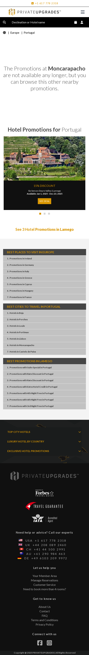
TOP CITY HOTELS (44, 432)
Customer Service (44, 584)
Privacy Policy (45, 624)
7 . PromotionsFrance (19, 297)
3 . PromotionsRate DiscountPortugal (30, 380)
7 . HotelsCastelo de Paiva (21, 351)
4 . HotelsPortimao (18, 332)
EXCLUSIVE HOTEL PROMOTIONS (44, 451)
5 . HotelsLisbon (16, 338)
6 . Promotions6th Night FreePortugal (30, 399)
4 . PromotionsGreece (19, 277)
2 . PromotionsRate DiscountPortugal (30, 373)
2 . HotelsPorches (17, 319)
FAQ (45, 615)
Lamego (57, 190)
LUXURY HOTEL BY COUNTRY (44, 441)
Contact (44, 611)
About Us (45, 606)
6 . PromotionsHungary (20, 290)
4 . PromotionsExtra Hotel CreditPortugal (32, 386)
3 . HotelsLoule (16, 325)
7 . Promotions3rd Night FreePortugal (30, 406)
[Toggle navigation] (83, 12)
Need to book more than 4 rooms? (44, 589)
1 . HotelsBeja (15, 313)
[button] (40, 214)
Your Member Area (44, 576)
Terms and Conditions (44, 620)
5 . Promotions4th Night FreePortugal (30, 393)
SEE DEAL (44, 201)
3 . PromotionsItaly (18, 271)
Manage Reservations (44, 580)
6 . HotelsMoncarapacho (20, 345)
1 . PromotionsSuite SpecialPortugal (29, 367)
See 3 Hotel (44, 229)
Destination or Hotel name (31, 22)
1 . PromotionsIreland (19, 258)
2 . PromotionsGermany (20, 265)
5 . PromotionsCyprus (19, 284)
